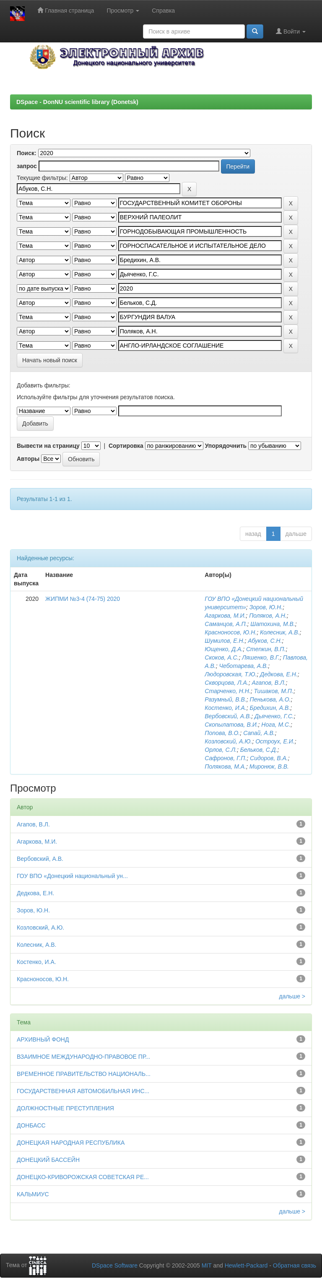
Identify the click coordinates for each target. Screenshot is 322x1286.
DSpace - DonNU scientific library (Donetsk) (77, 102)
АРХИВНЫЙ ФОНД (43, 1039)
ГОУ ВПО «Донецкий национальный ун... (72, 876)
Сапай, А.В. (259, 733)
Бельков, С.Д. (259, 749)
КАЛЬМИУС (33, 1194)
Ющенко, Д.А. (224, 649)
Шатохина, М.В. (272, 624)
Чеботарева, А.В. (243, 665)
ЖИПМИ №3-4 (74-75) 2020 (82, 598)
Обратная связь (294, 1265)
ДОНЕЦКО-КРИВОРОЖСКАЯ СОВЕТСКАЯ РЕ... (83, 1177)
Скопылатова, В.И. (231, 724)
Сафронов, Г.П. (226, 758)
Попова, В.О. (222, 733)
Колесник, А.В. (280, 632)
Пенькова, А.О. (270, 699)
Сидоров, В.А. (269, 758)
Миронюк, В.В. (269, 766)
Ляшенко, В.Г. (261, 657)
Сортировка (126, 445)
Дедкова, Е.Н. (278, 674)
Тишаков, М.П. (273, 691)
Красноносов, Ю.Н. (231, 632)
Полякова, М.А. (225, 766)
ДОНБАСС (31, 1125)
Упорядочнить (226, 445)
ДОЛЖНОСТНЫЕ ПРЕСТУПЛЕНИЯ (65, 1108)
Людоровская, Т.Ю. (231, 674)
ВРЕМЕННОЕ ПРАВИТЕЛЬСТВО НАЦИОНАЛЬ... (84, 1073)
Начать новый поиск (49, 360)
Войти (291, 31)
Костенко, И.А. (226, 707)
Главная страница (65, 10)
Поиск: (26, 153)
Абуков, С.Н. (265, 640)
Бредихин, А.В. (270, 707)
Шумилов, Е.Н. (224, 640)
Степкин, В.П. (266, 649)
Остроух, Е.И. (274, 741)
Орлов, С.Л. (221, 749)
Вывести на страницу (48, 445)
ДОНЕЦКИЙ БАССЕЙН (48, 1159)
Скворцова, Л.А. (226, 682)
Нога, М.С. (276, 724)
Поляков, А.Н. (268, 615)
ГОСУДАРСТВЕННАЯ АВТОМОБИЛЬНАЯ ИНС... (83, 1091)
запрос (27, 166)
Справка (163, 10)
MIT (207, 1265)
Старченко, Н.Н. (227, 691)
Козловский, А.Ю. (228, 741)
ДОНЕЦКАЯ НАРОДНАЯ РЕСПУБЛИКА (71, 1142)
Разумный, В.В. (225, 699)
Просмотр (122, 10)
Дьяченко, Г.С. (274, 716)
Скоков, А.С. (222, 657)
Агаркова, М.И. (225, 615)
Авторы (28, 458)
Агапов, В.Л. (269, 682)
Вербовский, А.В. (228, 716)
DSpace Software (115, 1265)
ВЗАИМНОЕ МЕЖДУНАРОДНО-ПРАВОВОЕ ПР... (83, 1056)
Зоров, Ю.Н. (266, 607)
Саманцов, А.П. (226, 624)
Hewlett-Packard (246, 1265)
